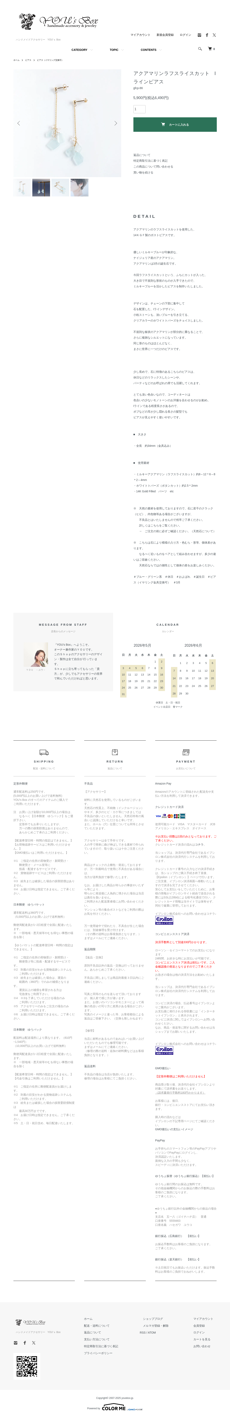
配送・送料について (113, 1328)
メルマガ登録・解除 (166, 1328)
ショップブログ (163, 1321)
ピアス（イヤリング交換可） (55, 60)
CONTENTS (148, 49)
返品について (141, 155)
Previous (19, 123)
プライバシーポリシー (114, 1355)
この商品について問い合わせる (153, 166)
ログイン (185, 34)
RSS (156, 1335)
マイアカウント (140, 34)
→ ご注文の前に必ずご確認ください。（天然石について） (177, 533)
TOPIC (114, 49)
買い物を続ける (143, 172)
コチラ (199, 847)
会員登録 (202, 1328)
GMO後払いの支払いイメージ (174, 1131)
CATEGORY (79, 49)
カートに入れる (175, 124)
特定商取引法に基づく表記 (150, 160)
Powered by (115, 1409)
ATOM (165, 1335)
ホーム (17, 60)
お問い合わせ (205, 1348)
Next (115, 123)
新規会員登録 (165, 34)
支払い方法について (113, 1342)
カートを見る (205, 1342)
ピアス (30, 60)
